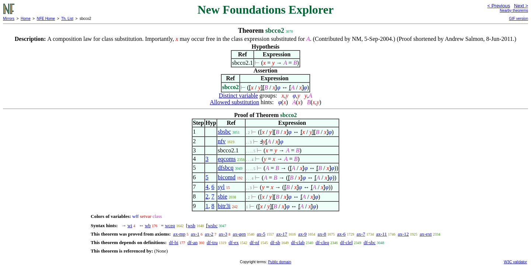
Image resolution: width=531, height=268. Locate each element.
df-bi (173, 242)
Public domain (279, 262)
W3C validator (515, 262)
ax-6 (341, 234)
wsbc (213, 225)
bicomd (226, 177)
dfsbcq (225, 168)
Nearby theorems (514, 10)
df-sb (275, 242)
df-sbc (370, 242)
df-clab (298, 242)
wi (129, 225)
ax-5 (261, 234)
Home (26, 19)
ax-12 (403, 234)
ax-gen (239, 234)
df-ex (234, 242)
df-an (192, 242)
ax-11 (381, 234)
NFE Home (46, 19)
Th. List (67, 19)
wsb (191, 225)
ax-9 (302, 234)
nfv (221, 141)
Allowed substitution (234, 102)
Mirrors (8, 19)
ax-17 (281, 234)
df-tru (212, 242)
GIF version (518, 19)
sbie (222, 196)
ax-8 (321, 234)
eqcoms (227, 159)
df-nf (254, 242)
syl (221, 187)
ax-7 (361, 234)
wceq (170, 225)
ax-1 (195, 234)
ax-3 (223, 234)
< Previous (498, 5)
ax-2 (209, 234)
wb (148, 225)
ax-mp (179, 234)
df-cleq (322, 242)
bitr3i (224, 206)
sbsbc (224, 131)
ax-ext (425, 234)
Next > (521, 5)
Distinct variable (238, 95)
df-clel (346, 242)
